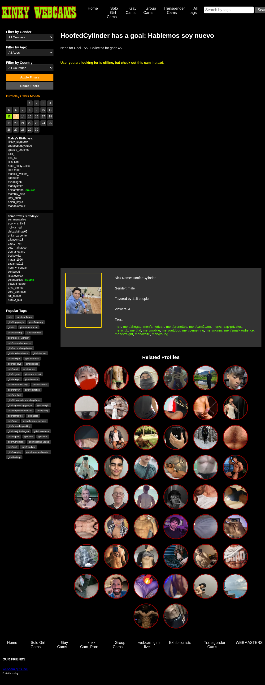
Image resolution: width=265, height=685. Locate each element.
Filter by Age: (16, 47)
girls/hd (11, 327)
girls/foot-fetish (32, 389)
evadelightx (15, 182)
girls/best (12, 447)
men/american (153, 326)
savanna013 (15, 263)
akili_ (11, 153)
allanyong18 (15, 239)
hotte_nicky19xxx (19, 166)
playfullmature (17, 283)
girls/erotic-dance (28, 327)
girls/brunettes (40, 384)
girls (10, 317)
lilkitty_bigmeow (18, 141)
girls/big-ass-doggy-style (20, 405)
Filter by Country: (20, 63)
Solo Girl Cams (112, 12)
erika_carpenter (18, 235)
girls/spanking (15, 332)
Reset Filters (29, 86)
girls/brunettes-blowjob (37, 452)
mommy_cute (16, 194)
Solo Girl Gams (37, 645)
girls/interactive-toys (18, 384)
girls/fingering (36, 322)
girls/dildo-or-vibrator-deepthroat (24, 400)
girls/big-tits (14, 436)
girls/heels (33, 415)
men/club (121, 330)
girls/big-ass (29, 369)
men (118, 326)
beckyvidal (14, 255)
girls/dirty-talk (32, 358)
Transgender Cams (174, 10)
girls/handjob (28, 447)
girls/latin (42, 436)
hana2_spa (15, 300)
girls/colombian (41, 431)
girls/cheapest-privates (34, 421)
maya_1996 (15, 259)
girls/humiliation (16, 441)
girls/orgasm (14, 374)
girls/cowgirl (43, 405)
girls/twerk (13, 369)
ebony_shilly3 (16, 223)
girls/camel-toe (15, 415)
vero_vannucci (17, 291)
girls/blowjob (14, 358)
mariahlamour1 (17, 206)
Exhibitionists (180, 643)
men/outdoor (171, 330)
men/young (160, 334)
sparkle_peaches (19, 149)
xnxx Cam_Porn (89, 645)
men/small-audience (239, 330)
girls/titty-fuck (14, 395)
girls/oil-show (39, 353)
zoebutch (14, 178)
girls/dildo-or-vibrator (18, 337)
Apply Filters (29, 77)
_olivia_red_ (15, 227)
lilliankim (13, 162)
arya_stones (15, 287)
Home (93, 8)
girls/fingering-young (39, 441)
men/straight (124, 334)
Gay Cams (131, 10)
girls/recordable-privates (20, 348)
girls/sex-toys (14, 363)
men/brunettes (176, 326)
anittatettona (21, 190)
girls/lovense (31, 379)
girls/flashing (14, 457)
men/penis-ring (193, 330)
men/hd (135, 330)
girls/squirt (13, 421)
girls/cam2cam (24, 317)
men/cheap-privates (227, 326)
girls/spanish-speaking (19, 426)
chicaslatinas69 (17, 231)
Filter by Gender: (19, 32)
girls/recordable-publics (19, 343)
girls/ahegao (14, 379)
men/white (142, 334)
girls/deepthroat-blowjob (20, 410)
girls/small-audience (18, 353)
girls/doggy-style (16, 322)
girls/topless (32, 363)
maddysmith (15, 186)
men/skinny (214, 330)
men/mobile (151, 330)
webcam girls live (149, 645)
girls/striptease (34, 332)
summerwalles (17, 219)
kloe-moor (14, 170)
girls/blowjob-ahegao (18, 431)
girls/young (42, 410)
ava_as (12, 157)
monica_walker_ (18, 174)
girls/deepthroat (33, 374)
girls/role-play (15, 452)
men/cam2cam (200, 326)
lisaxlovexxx (15, 275)
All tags (194, 10)
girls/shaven (14, 389)
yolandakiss (21, 279)
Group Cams (149, 10)
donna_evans (16, 251)
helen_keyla (15, 202)
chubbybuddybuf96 (20, 145)
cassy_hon (15, 243)
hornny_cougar (17, 267)
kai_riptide (14, 295)
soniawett (14, 271)
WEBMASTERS (249, 643)
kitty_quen (14, 198)
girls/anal (28, 436)
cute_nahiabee (17, 247)
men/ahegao (132, 326)
